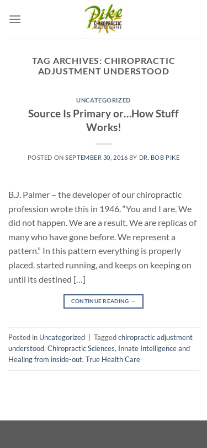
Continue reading (103, 300)
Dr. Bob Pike (159, 157)
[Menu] (15, 19)
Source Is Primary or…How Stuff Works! (103, 120)
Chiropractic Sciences (81, 348)
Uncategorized (103, 100)
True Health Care (113, 359)
